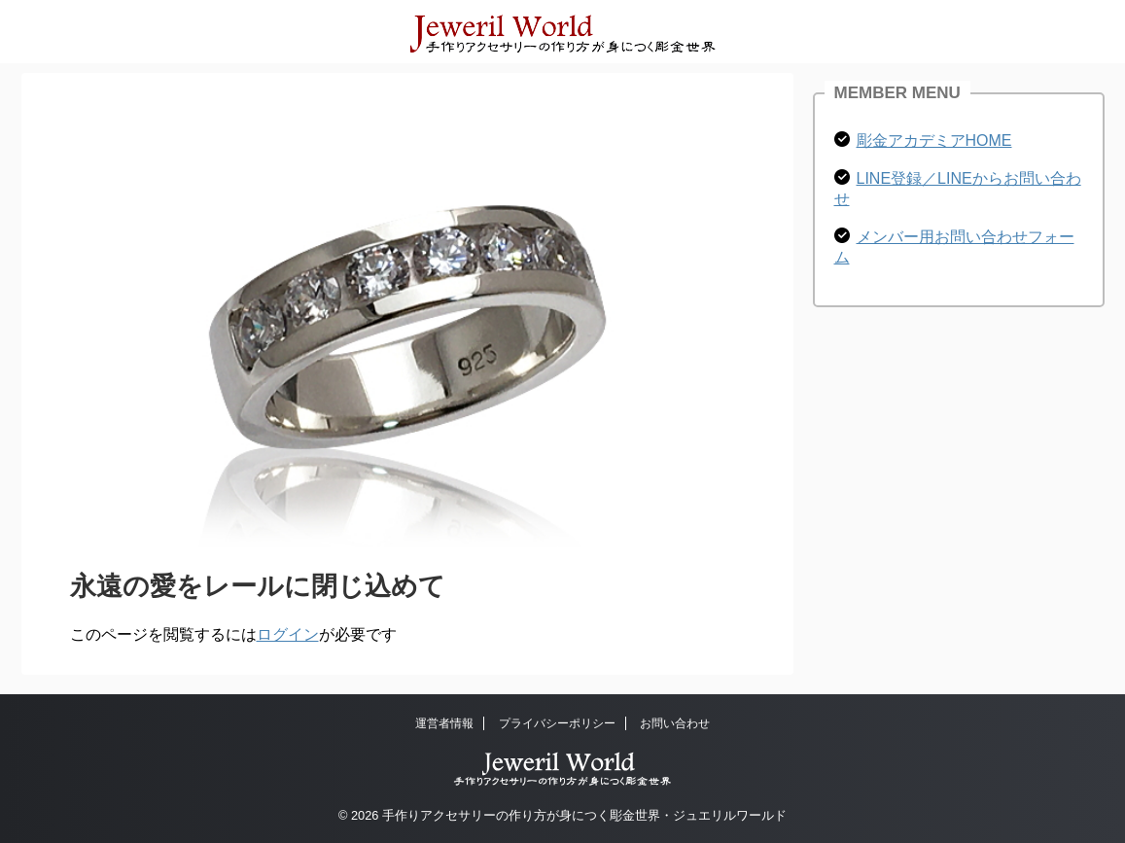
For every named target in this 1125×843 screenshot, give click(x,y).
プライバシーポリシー (557, 723)
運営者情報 (444, 723)
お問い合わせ (675, 723)
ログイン (288, 634)
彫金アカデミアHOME (934, 140)
